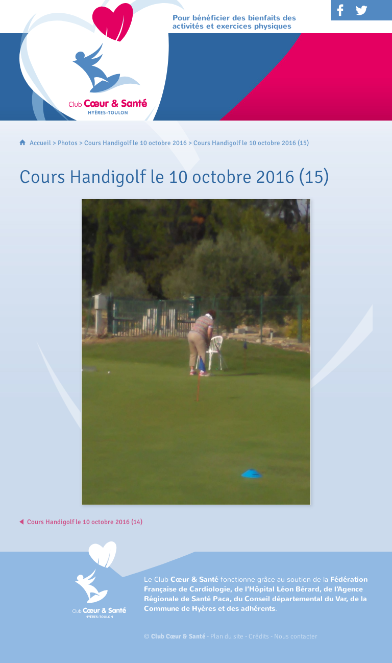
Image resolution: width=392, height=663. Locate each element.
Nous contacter (295, 636)
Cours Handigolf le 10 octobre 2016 (135, 143)
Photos (68, 143)
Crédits (259, 636)
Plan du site (226, 636)
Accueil (40, 143)
